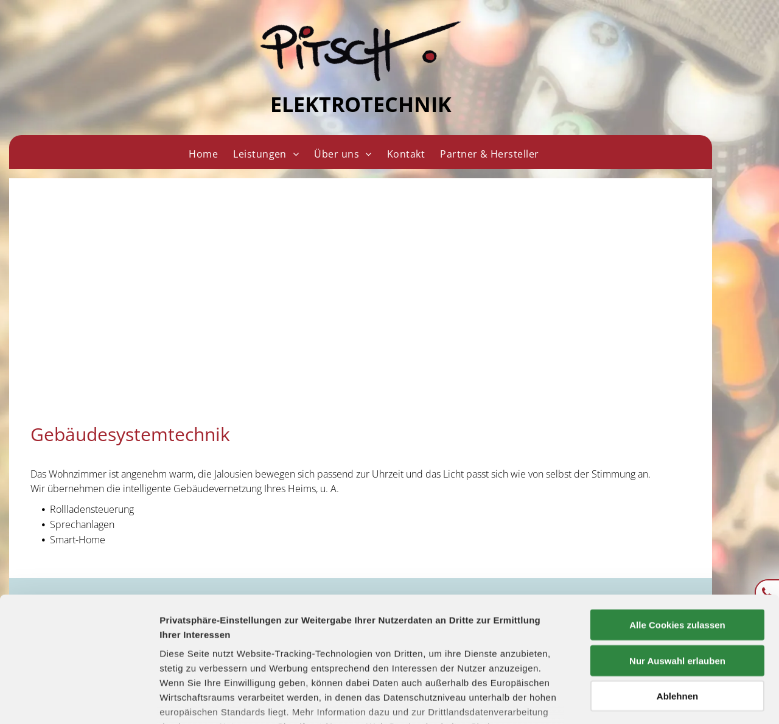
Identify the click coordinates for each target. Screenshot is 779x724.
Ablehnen (677, 607)
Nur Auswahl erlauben (677, 571)
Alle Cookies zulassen (677, 536)
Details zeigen (647, 700)
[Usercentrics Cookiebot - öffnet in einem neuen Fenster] (79, 700)
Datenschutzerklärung (210, 652)
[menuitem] (203, 154)
